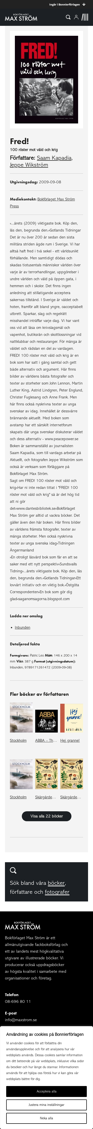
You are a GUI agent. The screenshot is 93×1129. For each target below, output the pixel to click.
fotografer (57, 892)
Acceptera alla (47, 1091)
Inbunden (22, 627)
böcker (56, 883)
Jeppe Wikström (29, 164)
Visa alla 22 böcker (47, 816)
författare (21, 892)
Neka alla (46, 1118)
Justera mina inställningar (46, 1105)
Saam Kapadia (54, 158)
